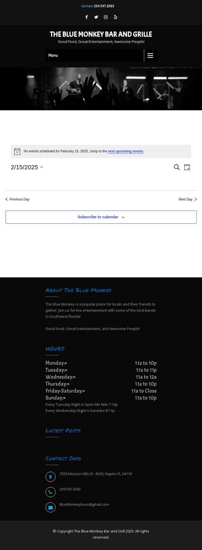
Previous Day (17, 199)
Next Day (187, 199)
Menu (53, 55)
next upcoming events (125, 151)
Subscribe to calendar (98, 217)
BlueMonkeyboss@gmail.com (84, 504)
